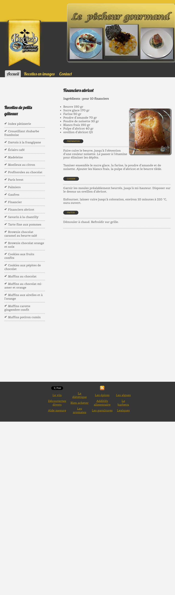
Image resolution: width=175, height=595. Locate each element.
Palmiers (14, 187)
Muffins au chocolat (22, 276)
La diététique (79, 395)
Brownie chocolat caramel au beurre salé (20, 233)
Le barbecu (123, 402)
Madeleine (15, 157)
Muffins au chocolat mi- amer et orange (23, 285)
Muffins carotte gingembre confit (17, 307)
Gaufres (13, 194)
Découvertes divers (57, 402)
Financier (15, 202)
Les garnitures (102, 410)
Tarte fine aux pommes (24, 224)
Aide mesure (57, 410)
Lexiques (123, 410)
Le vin (57, 395)
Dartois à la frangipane (24, 142)
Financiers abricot (21, 209)
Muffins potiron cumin (24, 317)
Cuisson (71, 179)
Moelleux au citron (21, 164)
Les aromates (79, 410)
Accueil (13, 73)
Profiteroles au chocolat (25, 172)
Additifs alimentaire (102, 402)
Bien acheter (79, 402)
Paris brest (15, 179)
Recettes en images (39, 73)
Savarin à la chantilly (23, 217)
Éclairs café (16, 150)
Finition (71, 213)
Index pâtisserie (19, 123)
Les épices (102, 395)
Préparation (73, 141)
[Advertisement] (118, 270)
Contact (65, 73)
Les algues (123, 395)
